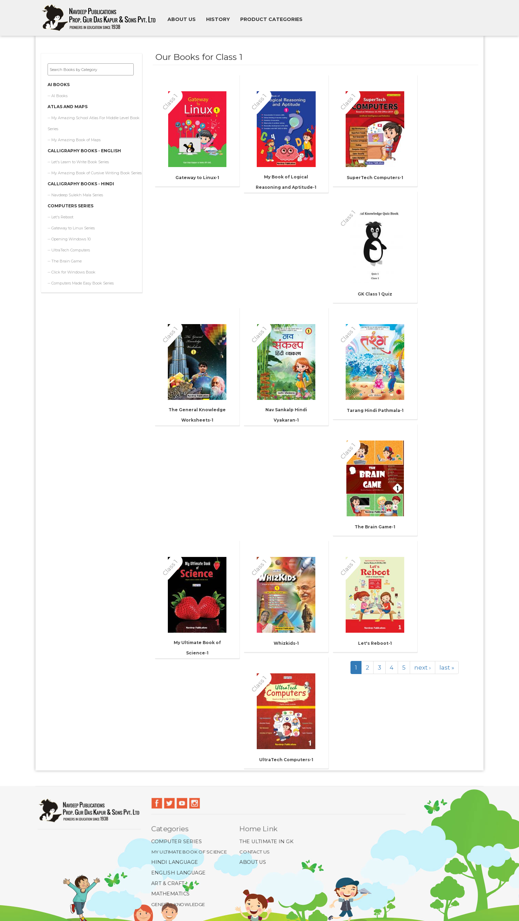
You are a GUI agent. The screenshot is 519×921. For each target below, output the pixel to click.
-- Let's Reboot (60, 212)
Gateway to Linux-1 (197, 177)
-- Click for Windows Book (71, 267)
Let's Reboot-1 (375, 643)
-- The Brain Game (65, 256)
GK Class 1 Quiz (375, 294)
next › (422, 667)
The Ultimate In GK (266, 841)
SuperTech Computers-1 (375, 177)
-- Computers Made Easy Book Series (81, 278)
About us (181, 19)
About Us (252, 862)
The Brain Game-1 (375, 526)
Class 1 (170, 101)
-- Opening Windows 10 (69, 234)
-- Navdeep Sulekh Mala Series (75, 190)
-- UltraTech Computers (69, 245)
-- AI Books (58, 91)
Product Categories (271, 19)
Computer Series (175, 841)
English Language (177, 873)
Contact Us (254, 851)
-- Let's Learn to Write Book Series (78, 157)
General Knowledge (177, 904)
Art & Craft (166, 883)
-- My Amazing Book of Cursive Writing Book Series (95, 168)
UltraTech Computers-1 (286, 759)
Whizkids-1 (286, 643)
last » (446, 667)
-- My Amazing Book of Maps (74, 135)
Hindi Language (173, 862)
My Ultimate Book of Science (188, 851)
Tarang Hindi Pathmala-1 (375, 410)
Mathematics (169, 894)
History (218, 19)
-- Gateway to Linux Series (71, 223)
